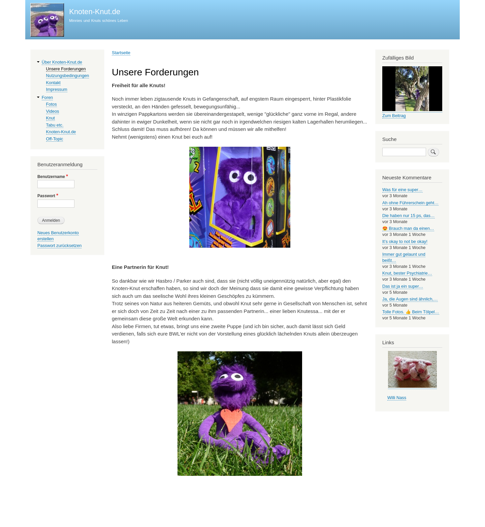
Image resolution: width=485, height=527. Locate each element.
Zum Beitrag (394, 115)
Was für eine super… (402, 189)
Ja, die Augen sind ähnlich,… (410, 299)
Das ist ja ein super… (402, 286)
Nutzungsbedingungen (67, 75)
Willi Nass (396, 397)
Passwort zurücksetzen (59, 245)
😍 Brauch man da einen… (408, 228)
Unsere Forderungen (66, 68)
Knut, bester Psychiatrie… (407, 273)
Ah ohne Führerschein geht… (410, 202)
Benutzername (51, 176)
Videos (52, 111)
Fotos (51, 104)
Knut (50, 117)
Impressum (56, 89)
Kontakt (53, 82)
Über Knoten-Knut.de (62, 62)
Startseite (121, 52)
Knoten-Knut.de (94, 11)
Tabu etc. (55, 125)
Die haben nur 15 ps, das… (408, 215)
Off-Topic (54, 138)
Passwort (46, 196)
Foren (47, 97)
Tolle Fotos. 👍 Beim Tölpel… (410, 311)
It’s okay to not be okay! (404, 241)
